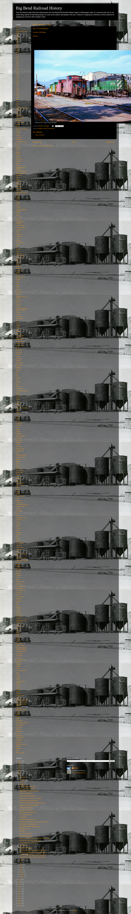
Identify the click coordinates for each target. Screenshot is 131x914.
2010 (19, 900)
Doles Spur (19, 270)
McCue (18, 444)
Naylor (18, 491)
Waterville (19, 707)
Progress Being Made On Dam (27, 786)
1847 (17, 29)
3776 (17, 69)
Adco (17, 111)
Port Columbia (20, 543)
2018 (19, 882)
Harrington (19, 358)
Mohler (18, 461)
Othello (18, 526)
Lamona (18, 405)
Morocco (18, 478)
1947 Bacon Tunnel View (26, 810)
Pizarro (18, 541)
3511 (17, 61)
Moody (18, 474)
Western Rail (19, 725)
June (21, 865)
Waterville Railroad (21, 710)
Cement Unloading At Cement (27, 795)
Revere (18, 577)
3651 (17, 65)
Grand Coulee (20, 335)
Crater (18, 238)
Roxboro (18, 599)
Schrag (18, 618)
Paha (17, 530)
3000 (17, 48)
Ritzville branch (20, 581)
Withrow (18, 746)
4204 (17, 78)
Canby (18, 199)
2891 (17, 43)
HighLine (18, 367)
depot (17, 264)
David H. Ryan (20, 255)
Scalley (18, 609)
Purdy (17, 551)
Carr (17, 201)
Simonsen (19, 637)
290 (17, 46)
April (21, 869)
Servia (18, 628)
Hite (17, 371)
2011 (19, 898)
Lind (17, 418)
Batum (18, 163)
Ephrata (18, 294)
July (21, 862)
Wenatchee (51, 128)
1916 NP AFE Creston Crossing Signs (29, 826)
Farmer (18, 306)
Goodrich (18, 331)
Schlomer (18, 614)
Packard (18, 528)
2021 (19, 773)
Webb (17, 716)
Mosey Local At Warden (25, 847)
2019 (19, 879)
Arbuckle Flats (23, 845)
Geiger (18, 325)
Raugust (18, 564)
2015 (19, 889)
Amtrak (18, 133)
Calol (17, 196)
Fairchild (18, 304)
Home (74, 142)
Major (17, 429)
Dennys (18, 262)
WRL (17, 750)
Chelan (18, 213)
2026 (19, 761)
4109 (17, 76)
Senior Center (20, 626)
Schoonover (19, 616)
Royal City (19, 601)
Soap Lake (19, 643)
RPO (17, 603)
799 (17, 91)
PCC (17, 536)
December (23, 777)
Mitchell (18, 459)
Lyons (18, 427)
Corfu (17, 232)
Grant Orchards (20, 341)
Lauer (17, 410)
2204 (17, 35)
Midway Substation (21, 455)
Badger (18, 152)
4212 (17, 80)
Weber (18, 718)
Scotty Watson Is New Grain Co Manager (30, 798)
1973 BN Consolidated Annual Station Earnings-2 (32, 854)
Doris (17, 275)
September (23, 784)
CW (17, 247)
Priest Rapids (19, 547)
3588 (17, 63)
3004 (17, 50)
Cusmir (18, 244)
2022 (19, 770)
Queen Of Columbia (21, 554)
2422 (17, 39)
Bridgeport (19, 186)
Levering (18, 414)
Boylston (18, 182)
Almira (18, 126)
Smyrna (18, 641)
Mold (17, 463)
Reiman (18, 571)
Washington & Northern (22, 700)
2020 (19, 775)
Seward (18, 630)
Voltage (18, 689)
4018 (17, 73)
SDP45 (76, 768)
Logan (18, 421)
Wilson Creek (19, 737)
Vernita (18, 687)
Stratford (18, 662)
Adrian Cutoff (19, 116)
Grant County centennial (19, 338)
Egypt (17, 287)
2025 (19, 763)
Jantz (17, 380)
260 (17, 41)
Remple (18, 573)
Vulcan (18, 691)
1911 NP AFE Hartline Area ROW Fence (30, 840)
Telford (18, 668)
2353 (17, 37)
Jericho (18, 386)
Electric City (19, 292)
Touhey (18, 674)
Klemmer (18, 395)
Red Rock (19, 569)
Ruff (17, 605)
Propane (18, 549)
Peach (18, 539)
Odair (17, 513)
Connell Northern (20, 227)
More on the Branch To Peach (27, 788)
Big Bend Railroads (21, 171)
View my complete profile (78, 772)
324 (17, 54)
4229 (17, 84)
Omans (18, 521)
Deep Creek (19, 257)
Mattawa (18, 442)
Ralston (18, 562)
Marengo (18, 438)
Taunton (18, 666)
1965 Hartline (22, 817)
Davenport (19, 253)
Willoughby (19, 735)
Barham (18, 156)
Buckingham (19, 190)
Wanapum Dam (20, 695)
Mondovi (18, 468)
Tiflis (17, 672)
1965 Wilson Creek (24, 828)
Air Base (18, 120)
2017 (19, 884)
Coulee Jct (19, 236)
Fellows (18, 312)
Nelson (18, 493)
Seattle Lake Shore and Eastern (21, 621)
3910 (17, 71)
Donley (18, 272)
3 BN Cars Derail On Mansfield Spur (29, 805)
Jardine (18, 382)
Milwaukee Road (20, 457)
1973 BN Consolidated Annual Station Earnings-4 (32, 850)
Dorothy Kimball (20, 277)
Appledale (19, 137)
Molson (18, 466)
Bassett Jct (19, 161)
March (21, 872)
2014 (19, 891)
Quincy (18, 556)
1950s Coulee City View (25, 836)
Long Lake (19, 423)
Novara (18, 508)
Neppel (18, 500)
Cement (18, 207)
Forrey (18, 314)
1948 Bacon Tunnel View (26, 807)
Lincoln (18, 416)
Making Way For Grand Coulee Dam (29, 791)
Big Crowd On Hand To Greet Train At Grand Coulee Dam (34, 838)
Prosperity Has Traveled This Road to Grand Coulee (33, 821)
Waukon (18, 712)
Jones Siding (19, 388)
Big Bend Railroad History (39, 8)
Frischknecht (19, 318)
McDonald (19, 446)
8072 (17, 93)
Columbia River (20, 225)
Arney (17, 144)
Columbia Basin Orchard (20, 222)
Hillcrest (18, 369)
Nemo (18, 498)
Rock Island (19, 588)
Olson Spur (19, 519)
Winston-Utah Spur (21, 744)
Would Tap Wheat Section (26, 793)
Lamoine (18, 403)
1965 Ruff (21, 831)
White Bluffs (19, 731)
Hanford (18, 354)
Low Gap (18, 425)
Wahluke (18, 693)
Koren (18, 397)
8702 (17, 97)
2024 (19, 765)
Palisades (19, 532)
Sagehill (18, 607)
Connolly (18, 229)
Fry (17, 320)
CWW (17, 251)
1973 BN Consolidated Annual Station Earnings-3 (32, 852)
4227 (17, 82)
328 (17, 56)
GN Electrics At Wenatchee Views (28, 800)
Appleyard (19, 139)
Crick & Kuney (20, 242)
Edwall (18, 285)
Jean (17, 384)
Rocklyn (18, 594)
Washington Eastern (21, 702)
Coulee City (19, 234)
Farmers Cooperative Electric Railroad (22, 309)
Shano (18, 632)
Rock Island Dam (21, 590)
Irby (17, 375)
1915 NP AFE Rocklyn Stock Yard (28, 843)
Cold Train (19, 217)
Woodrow (18, 748)
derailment (19, 266)
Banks (18, 154)
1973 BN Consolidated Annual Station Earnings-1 (32, 857)
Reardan (18, 566)
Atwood (18, 148)
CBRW (18, 203)
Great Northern (20, 345)
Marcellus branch (21, 436)
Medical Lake (19, 451)
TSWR (18, 679)
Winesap (18, 742)
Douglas (18, 279)
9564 (17, 106)
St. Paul (18, 657)
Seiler (17, 624)
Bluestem (18, 175)
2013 (19, 893)
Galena (18, 323)
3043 (17, 52)
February (22, 874)
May (21, 867)
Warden (18, 697)
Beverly (18, 165)
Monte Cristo (19, 470)
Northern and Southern (22, 504)
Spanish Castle (20, 645)
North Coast (19, 502)
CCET (18, 205)
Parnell (18, 534)
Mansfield (19, 433)
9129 (17, 104)
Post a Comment (39, 135)
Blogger (75, 910)
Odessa (18, 515)
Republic (18, 575)
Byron (17, 194)
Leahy (18, 412)
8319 (17, 95)
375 (17, 67)
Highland (18, 365)
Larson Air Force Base (22, 408)
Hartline (18, 360)
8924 (17, 99)
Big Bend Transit (20, 173)
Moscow (18, 481)
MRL (17, 487)
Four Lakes (19, 316)
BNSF (18, 177)
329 (17, 58)
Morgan (18, 476)
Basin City (19, 159)
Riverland (18, 584)
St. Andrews (19, 653)
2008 (19, 905)
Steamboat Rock (20, 659)
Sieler (17, 634)
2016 (19, 886)
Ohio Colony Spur (21, 517)
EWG (17, 302)
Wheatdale (19, 727)
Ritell (17, 579)
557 (17, 86)
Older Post (111, 142)
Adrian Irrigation (20, 118)
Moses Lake (19, 485)
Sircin (17, 639)
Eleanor (18, 290)
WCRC (18, 714)
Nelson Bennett (20, 496)
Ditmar (18, 268)
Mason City (19, 440)
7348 (17, 88)
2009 (19, 903)
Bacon (18, 150)
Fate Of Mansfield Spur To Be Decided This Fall (32, 803)
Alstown (18, 131)
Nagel (17, 489)
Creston (18, 240)
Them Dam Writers (21, 670)
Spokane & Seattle (21, 651)
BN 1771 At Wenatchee (25, 833)
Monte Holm (19, 472)
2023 (19, 768)
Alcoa (17, 124)
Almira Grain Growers (22, 129)
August (22, 860)
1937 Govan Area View (25, 814)
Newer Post (37, 142)
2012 (19, 896)
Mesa (17, 453)
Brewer (18, 184)
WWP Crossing (20, 752)
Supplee (18, 664)
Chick (17, 215)
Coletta (18, 219)
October (22, 782)
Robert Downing (20, 586)
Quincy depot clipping (22, 560)
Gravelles (18, 343)
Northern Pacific (20, 506)
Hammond (19, 352)
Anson (18, 135)
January (22, 876)
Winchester (19, 740)
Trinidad (18, 677)
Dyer (17, 283)
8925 (17, 101)
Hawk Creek (19, 363)
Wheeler (18, 729)
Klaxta (18, 393)
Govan (18, 333)
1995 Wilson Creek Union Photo (27, 812)
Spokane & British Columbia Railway (21, 648)
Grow (17, 348)
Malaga (18, 431)
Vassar (18, 685)
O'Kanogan (19, 511)
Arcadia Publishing (21, 141)
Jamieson (19, 378)
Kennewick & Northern (22, 390)
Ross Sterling (19, 596)
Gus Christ (19, 350)
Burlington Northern (42, 128)
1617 (17, 27)
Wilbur (18, 733)
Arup (17, 146)
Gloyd (17, 329)
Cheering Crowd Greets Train (27, 819)
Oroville (18, 524)
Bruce (17, 188)
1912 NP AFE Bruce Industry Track (28, 824)
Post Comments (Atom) (46, 145)
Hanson (18, 356)
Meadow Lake (20, 448)
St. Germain (19, 655)
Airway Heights (20, 122)
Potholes (18, 545)
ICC (17, 373)
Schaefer (18, 611)
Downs (18, 281)
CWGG (18, 249)
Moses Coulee (20, 483)
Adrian (18, 114)
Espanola (18, 300)
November (23, 779)
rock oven (19, 592)
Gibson (18, 327)
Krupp (18, 399)
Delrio (17, 260)
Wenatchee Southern (22, 722)
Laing (17, 401)
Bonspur (18, 179)
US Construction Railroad (20, 682)
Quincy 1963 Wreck (21, 558)
